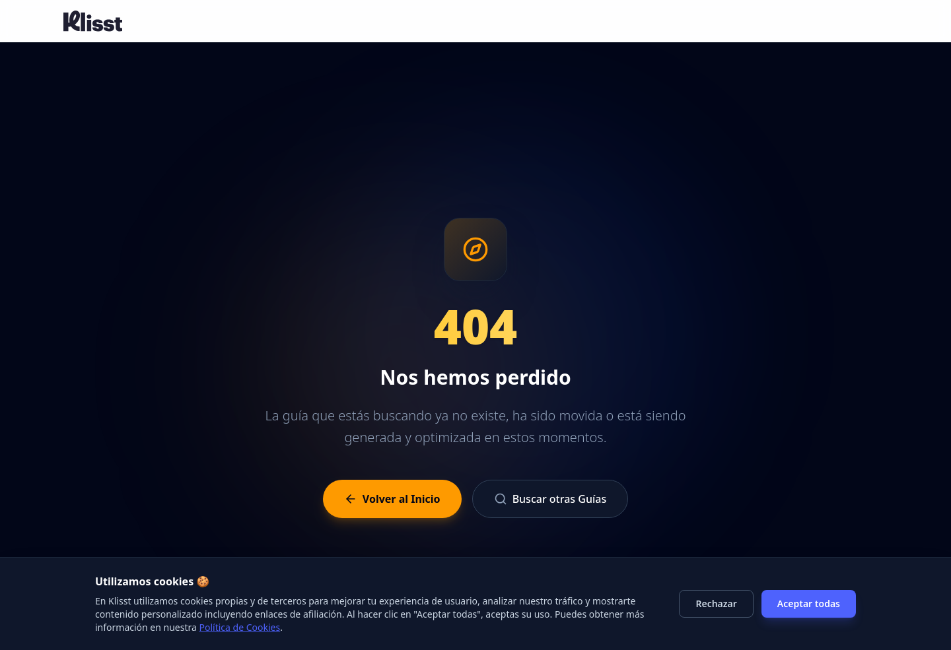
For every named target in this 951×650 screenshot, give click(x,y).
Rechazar (715, 603)
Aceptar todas (808, 603)
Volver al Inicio (392, 499)
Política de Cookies (240, 627)
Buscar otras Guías (550, 499)
